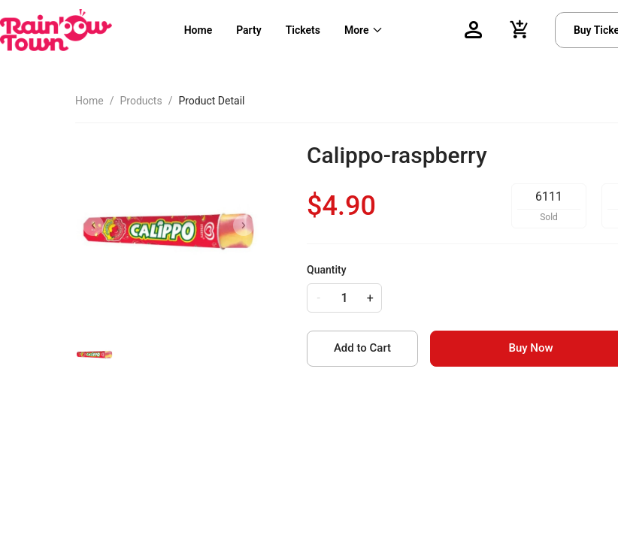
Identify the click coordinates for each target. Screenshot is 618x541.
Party (248, 30)
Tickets (303, 30)
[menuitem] (198, 30)
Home (198, 30)
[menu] (305, 30)
